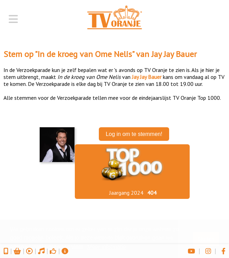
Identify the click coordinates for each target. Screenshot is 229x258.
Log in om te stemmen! (134, 134)
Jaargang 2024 (126, 192)
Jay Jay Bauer (174, 54)
